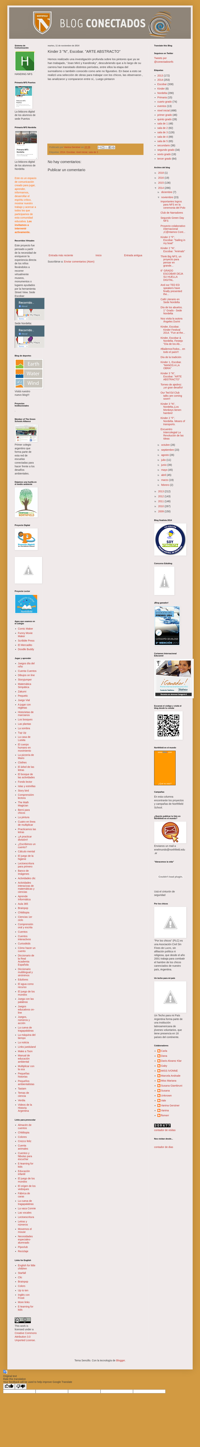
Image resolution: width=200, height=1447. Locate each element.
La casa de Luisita (24, 738)
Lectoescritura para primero (26, 865)
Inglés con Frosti (24, 1296)
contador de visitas (165, 1130)
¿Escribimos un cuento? (27, 846)
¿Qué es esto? (164, 784)
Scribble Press (26, 640)
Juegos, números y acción (24, 1020)
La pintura (23, 817)
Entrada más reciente (61, 255)
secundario (163, 145)
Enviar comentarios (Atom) (79, 261)
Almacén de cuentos (25, 1126)
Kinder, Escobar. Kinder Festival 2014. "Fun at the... (173, 329)
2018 (161, 172)
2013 (160, 75)
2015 (161, 182)
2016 (161, 177)
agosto (165, 454)
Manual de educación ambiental (24, 1058)
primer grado (164, 114)
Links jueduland (27, 1046)
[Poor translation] (21, 1386)
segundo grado (165, 149)
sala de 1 (162, 123)
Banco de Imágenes (23, 872)
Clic (20, 1277)
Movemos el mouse (25, 1231)
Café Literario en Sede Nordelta (170, 301)
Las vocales (25, 1212)
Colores (22, 1136)
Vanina (165, 1110)
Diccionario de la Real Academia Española (26, 960)
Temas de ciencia (23, 1094)
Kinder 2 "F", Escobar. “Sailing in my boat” (173, 240)
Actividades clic (27, 878)
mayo (164, 469)
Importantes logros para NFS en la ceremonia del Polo (173, 204)
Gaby (164, 1065)
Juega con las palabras (26, 1000)
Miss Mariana (168, 1080)
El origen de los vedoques (27, 1188)
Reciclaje (23, 1251)
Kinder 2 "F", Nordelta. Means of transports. (173, 421)
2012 (161, 496)
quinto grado (164, 119)
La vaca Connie (27, 1208)
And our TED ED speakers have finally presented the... (171, 289)
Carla (164, 1050)
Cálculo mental (26, 851)
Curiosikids (24, 943)
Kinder (161, 88)
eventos (161, 106)
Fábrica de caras (24, 1195)
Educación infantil (24, 1173)
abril (164, 475)
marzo (165, 479)
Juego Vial (24, 700)
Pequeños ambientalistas (26, 1083)
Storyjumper (25, 679)
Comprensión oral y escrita (25, 926)
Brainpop (23, 908)
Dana (164, 1055)
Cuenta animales (23, 1147)
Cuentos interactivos (24, 938)
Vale (163, 1100)
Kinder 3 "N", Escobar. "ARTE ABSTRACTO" (171, 376)
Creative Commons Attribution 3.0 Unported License (26, 1337)
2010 (161, 506)
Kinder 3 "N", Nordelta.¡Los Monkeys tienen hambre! (171, 408)
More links (24, 1302)
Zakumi (22, 691)
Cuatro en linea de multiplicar (26, 823)
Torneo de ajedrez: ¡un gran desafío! (172, 386)
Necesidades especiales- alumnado (25, 1239)
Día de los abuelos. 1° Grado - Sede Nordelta (172, 310)
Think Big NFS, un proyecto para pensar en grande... (171, 261)
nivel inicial (81, 152)
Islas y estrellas (27, 786)
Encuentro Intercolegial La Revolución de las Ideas (172, 434)
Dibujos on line (26, 675)
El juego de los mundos (26, 993)
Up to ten (23, 1290)
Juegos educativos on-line (26, 1009)
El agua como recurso (26, 985)
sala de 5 (162, 141)
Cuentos (23, 931)
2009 (161, 511)
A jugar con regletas (24, 706)
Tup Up (22, 732)
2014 (62, 152)
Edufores (23, 979)
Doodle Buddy (26, 649)
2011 (161, 501)
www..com (165, 752)
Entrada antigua (133, 255)
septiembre (167, 449)
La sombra (24, 728)
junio (164, 464)
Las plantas (24, 723)
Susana (165, 1090)
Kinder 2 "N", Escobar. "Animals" (173, 250)
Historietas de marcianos (26, 714)
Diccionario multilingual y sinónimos (25, 972)
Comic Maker (25, 628)
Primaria (162, 97)
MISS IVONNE (169, 1070)
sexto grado (164, 154)
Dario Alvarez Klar (171, 1060)
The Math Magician (23, 804)
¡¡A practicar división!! (25, 838)
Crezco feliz (24, 1141)
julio (163, 459)
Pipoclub (23, 1247)
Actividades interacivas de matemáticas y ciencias (26, 887)
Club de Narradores (172, 212)
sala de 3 (93, 152)
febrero (165, 484)
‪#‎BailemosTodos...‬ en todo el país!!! (173, 350)
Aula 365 (23, 903)
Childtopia (23, 912)
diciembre (167, 192)
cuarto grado (164, 101)
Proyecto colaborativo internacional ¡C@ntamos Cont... (173, 229)
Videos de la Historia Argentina (25, 1107)
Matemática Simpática (24, 686)
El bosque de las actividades (26, 776)
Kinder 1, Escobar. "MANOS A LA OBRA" (171, 365)
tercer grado (164, 158)
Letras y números (23, 1223)
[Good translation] (9, 1386)
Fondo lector (25, 781)
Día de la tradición (171, 357)
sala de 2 (162, 127)
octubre (165, 444)
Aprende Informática (24, 898)
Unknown (166, 1095)
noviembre (167, 197)
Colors (21, 1286)
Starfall (22, 1272)
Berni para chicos (24, 811)
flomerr (165, 1115)
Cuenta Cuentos (27, 670)
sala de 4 (162, 136)
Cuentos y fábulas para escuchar (25, 1156)
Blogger (120, 1360)
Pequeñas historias (24, 1075)
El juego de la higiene (26, 857)
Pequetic (23, 695)
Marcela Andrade (171, 1075)
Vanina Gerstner (170, 1105)
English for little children (26, 1267)
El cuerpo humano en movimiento (24, 747)
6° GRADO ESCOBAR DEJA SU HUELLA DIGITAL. (172, 275)
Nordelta (162, 93)
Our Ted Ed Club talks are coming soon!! (171, 395)
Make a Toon (25, 1051)
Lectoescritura (26, 1217)
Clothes (22, 762)
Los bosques (25, 719)
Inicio (99, 255)
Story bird (23, 790)
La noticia (23, 1042)
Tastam (22, 1088)
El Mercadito (25, 645)
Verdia (21, 1100)
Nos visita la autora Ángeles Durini (171, 320)
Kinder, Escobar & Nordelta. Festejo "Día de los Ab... (172, 341)
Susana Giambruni (171, 1085)
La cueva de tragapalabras (26, 1029)
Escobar (71, 152)
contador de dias (163, 1147)
